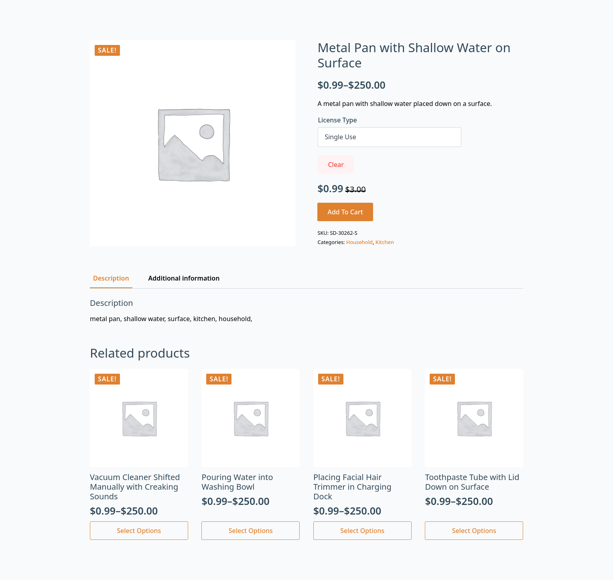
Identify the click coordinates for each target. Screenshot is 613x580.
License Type (337, 120)
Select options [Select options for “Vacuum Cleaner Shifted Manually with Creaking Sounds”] (139, 530)
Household (359, 242)
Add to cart (345, 212)
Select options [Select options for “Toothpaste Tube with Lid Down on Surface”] (474, 530)
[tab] (111, 278)
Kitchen (385, 242)
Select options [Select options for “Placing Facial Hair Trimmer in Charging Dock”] (362, 530)
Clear (336, 164)
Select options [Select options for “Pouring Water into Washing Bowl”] (251, 530)
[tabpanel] (306, 310)
